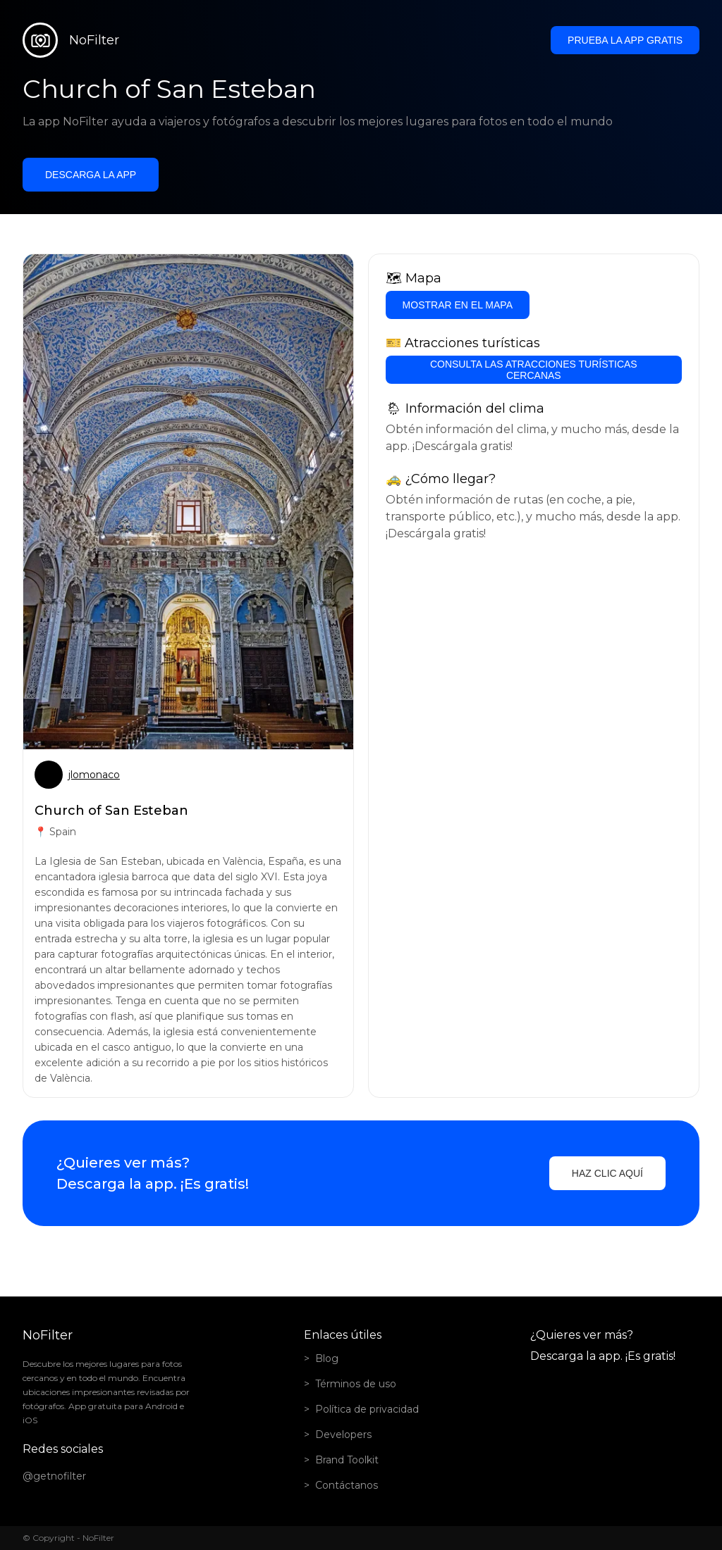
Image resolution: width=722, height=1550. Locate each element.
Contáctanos (346, 1485)
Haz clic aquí (607, 1173)
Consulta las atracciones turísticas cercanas (533, 369)
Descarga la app (90, 174)
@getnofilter (54, 1476)
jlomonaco (94, 774)
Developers (343, 1434)
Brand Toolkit (347, 1460)
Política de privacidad (367, 1409)
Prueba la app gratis (625, 40)
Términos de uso (355, 1383)
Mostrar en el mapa (458, 305)
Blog (326, 1358)
